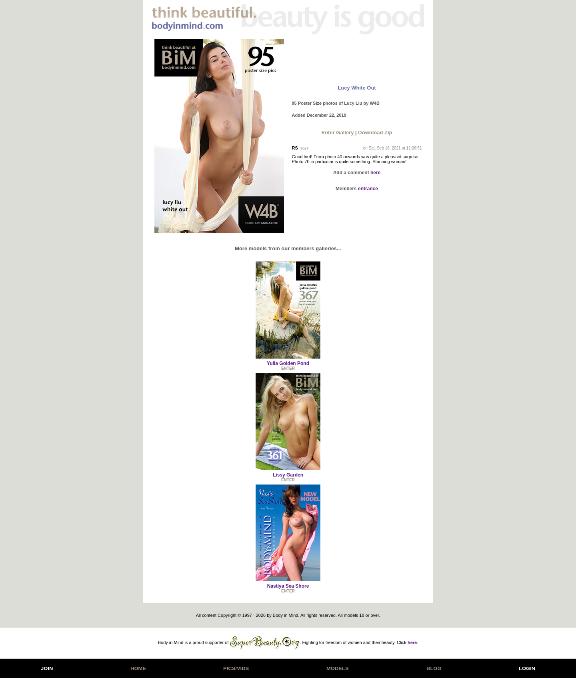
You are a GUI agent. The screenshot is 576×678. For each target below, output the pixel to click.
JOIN (47, 668)
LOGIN (527, 668)
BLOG (434, 668)
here (375, 172)
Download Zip (375, 133)
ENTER (288, 368)
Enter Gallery (337, 133)
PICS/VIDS (236, 668)
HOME (138, 668)
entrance (368, 188)
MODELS (337, 668)
